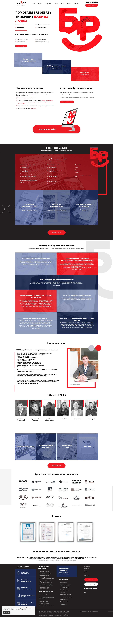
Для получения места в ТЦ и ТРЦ (57, 174)
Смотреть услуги (21, 46)
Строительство (25, 167)
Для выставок (52, 179)
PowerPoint (79, 170)
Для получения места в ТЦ (46, 606)
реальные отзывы (77, 269)
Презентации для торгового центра (44, 587)
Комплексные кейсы (47, 129)
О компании (87, 566)
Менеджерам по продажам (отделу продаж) (47, 597)
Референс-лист (64, 601)
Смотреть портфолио (67, 101)
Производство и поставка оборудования (27, 170)
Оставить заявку (92, 5)
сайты (27, 102)
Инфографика (63, 599)
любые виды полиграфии (35, 102)
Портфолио (48, 3)
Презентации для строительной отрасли (45, 572)
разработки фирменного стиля (46, 106)
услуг (33, 94)
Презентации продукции (46, 584)
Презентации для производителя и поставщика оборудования (47, 577)
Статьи (56, 3)
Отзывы (69, 3)
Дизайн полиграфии (65, 594)
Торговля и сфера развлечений (29, 180)
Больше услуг (56, 232)
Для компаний (52, 167)
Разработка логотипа (65, 585)
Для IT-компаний (25, 182)
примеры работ (81, 267)
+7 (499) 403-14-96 (90, 588)
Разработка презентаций (56, 159)
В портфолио (56, 466)
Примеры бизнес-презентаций (64, 569)
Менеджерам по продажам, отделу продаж (55, 170)
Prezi (77, 172)
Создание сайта (64, 587)
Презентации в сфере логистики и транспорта (46, 581)
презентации (44, 100)
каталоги (23, 102)
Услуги (39, 3)
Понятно (6, 612)
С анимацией (52, 184)
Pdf (77, 167)
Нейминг (62, 592)
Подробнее (23, 609)
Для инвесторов (53, 181)
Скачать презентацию (91, 584)
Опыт (62, 3)
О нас (33, 3)
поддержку (33, 108)
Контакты (76, 3)
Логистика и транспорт (27, 174)
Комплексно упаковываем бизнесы (26, 98)
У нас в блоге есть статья (35, 325)
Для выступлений (53, 176)
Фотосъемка (63, 582)
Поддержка (63, 604)
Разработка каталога (65, 590)
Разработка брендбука (66, 597)
